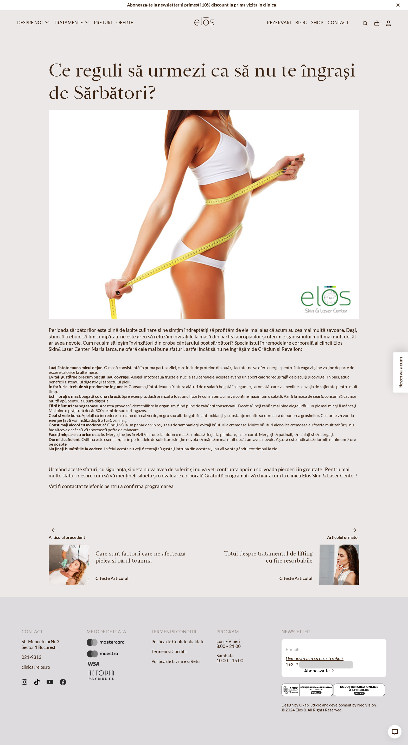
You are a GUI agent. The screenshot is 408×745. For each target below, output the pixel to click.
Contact (337, 22)
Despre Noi (30, 22)
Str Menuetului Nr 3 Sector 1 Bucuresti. (40, 644)
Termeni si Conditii (169, 651)
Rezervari (278, 22)
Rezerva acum (400, 372)
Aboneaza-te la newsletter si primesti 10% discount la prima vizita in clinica (201, 5)
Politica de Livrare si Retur (176, 661)
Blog (300, 22)
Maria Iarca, (105, 349)
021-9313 (31, 657)
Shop (316, 22)
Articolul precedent (67, 537)
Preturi (102, 22)
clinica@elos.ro (36, 667)
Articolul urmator (343, 537)
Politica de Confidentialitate (178, 641)
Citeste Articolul (112, 578)
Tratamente (68, 22)
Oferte (124, 22)
